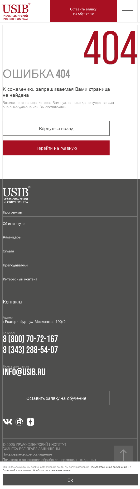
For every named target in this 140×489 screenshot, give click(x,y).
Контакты (12, 301)
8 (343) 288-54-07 (30, 350)
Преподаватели (15, 265)
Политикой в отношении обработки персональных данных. (37, 470)
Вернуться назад (56, 128)
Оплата (8, 251)
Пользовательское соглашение (27, 454)
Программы (13, 212)
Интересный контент (20, 279)
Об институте (13, 223)
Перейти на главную (56, 148)
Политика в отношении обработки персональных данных (49, 459)
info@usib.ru (24, 372)
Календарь (11, 237)
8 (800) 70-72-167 (30, 339)
